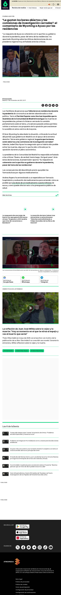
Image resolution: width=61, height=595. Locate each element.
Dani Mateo (33, 8)
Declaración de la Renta (34, 1)
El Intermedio (8, 341)
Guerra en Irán (22, 1)
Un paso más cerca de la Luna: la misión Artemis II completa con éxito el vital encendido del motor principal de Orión (34, 440)
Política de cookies (21, 575)
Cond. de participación (23, 577)
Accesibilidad (20, 585)
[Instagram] (40, 540)
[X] (18, 540)
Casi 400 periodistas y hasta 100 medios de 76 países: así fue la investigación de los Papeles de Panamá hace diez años (31, 464)
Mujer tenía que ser (46, 8)
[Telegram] (34, 540)
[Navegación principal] (58, 4)
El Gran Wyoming (37, 341)
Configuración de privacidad (24, 580)
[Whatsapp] (29, 540)
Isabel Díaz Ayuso (22, 341)
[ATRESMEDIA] (30, 552)
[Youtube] (51, 540)
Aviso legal (19, 569)
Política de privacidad (22, 572)
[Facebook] (23, 540)
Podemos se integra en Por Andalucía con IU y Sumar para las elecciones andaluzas (34, 432)
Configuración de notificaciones (26, 583)
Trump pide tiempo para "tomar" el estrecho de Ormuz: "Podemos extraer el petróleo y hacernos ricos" (32, 424)
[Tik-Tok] (45, 540)
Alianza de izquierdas (48, 1)
